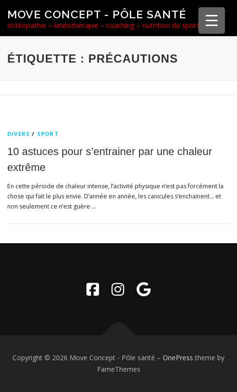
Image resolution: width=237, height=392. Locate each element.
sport (48, 133)
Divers (18, 133)
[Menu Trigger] (211, 20)
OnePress (178, 357)
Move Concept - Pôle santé (96, 14)
